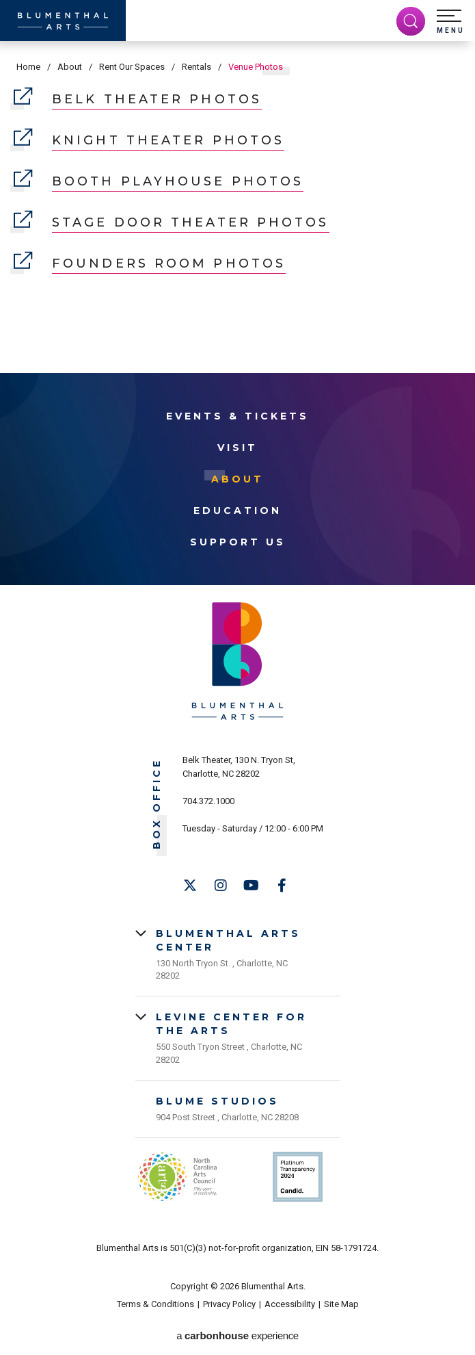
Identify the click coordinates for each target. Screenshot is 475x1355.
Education (237, 510)
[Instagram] (220, 885)
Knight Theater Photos (149, 141)
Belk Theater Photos (138, 100)
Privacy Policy (229, 1304)
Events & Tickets (237, 416)
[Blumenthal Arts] (63, 20)
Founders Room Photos (150, 264)
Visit (237, 447)
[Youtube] (251, 885)
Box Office (157, 803)
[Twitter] (190, 885)
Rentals (196, 67)
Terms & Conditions (155, 1304)
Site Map (341, 1304)
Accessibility (289, 1304)
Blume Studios (217, 1101)
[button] (450, 22)
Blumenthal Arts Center (228, 940)
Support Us (238, 542)
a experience (237, 1335)
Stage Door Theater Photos (171, 223)
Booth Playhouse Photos (158, 182)
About (69, 67)
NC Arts (177, 1177)
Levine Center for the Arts (231, 1024)
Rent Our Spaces (132, 67)
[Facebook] (282, 885)
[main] (237, 183)
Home (28, 67)
